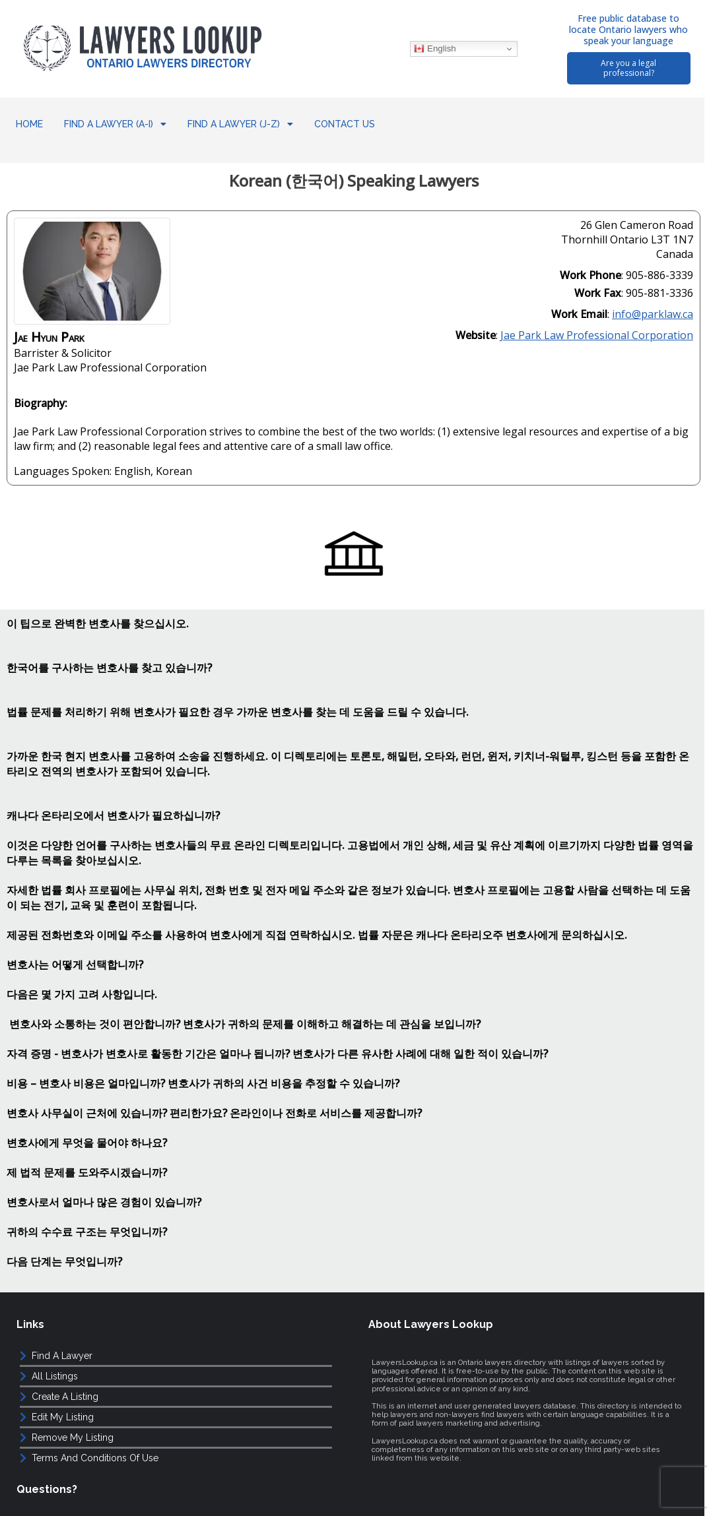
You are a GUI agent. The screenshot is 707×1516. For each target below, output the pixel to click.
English (434, 49)
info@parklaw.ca (652, 301)
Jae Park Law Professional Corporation (596, 322)
